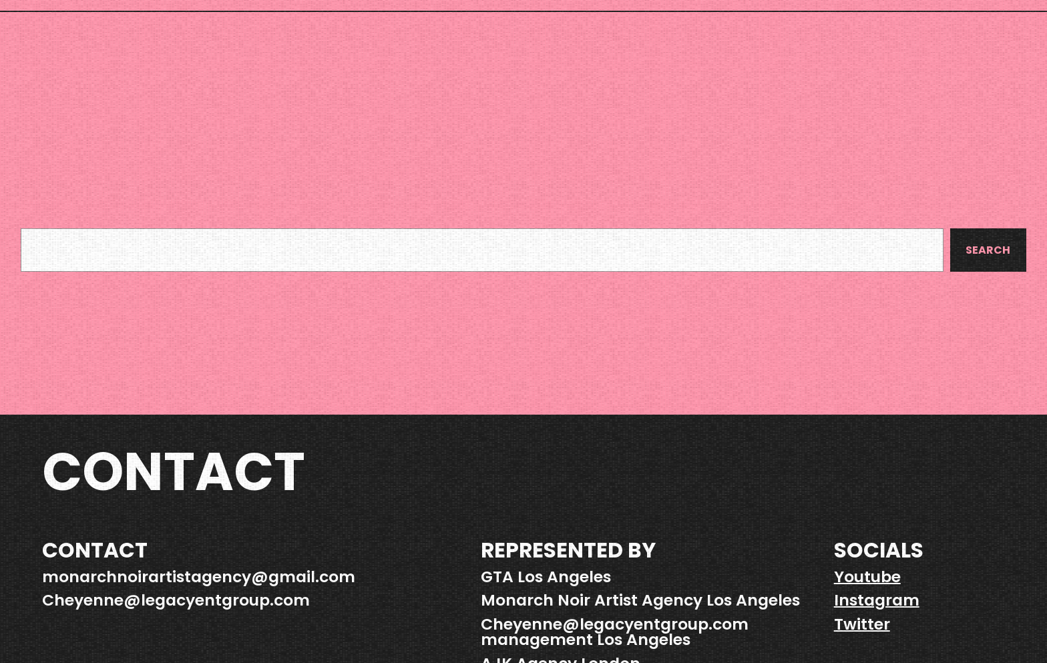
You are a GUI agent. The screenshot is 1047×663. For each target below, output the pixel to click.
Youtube (867, 577)
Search (988, 250)
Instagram (876, 600)
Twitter (862, 624)
